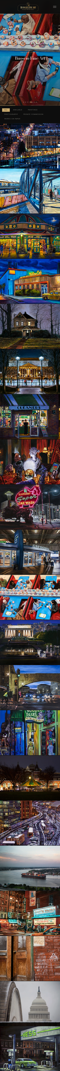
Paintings (33, 110)
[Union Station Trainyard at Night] (30, 823)
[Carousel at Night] (30, 777)
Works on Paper (12, 119)
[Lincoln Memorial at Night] (30, 642)
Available (17, 110)
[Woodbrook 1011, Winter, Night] (30, 326)
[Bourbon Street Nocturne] (30, 732)
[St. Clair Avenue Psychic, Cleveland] (30, 461)
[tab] (23, 102)
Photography (11, 114)
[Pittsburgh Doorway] (30, 958)
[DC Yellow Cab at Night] (30, 281)
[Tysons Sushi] (30, 597)
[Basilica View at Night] (30, 145)
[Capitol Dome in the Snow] (30, 1003)
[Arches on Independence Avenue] (30, 687)
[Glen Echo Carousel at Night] (30, 236)
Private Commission (33, 114)
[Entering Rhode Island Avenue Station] (30, 191)
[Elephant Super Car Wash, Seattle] (30, 507)
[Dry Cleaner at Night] (30, 416)
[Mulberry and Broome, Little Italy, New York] (30, 913)
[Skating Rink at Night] (30, 371)
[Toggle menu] (55, 6)
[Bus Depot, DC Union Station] (30, 552)
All (6, 110)
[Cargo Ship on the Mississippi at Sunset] (30, 868)
